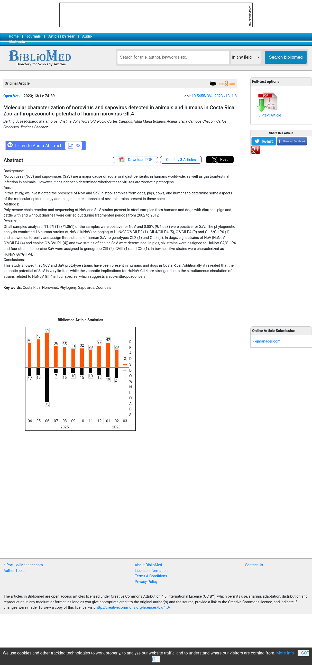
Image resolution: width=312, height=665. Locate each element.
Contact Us (254, 565)
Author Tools (14, 571)
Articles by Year (61, 36)
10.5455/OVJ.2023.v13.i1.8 (214, 96)
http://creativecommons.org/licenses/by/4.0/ (133, 607)
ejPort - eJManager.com (23, 565)
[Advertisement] (281, 238)
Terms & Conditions (151, 576)
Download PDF (135, 160)
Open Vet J (12, 96)
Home (14, 36)
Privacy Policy (146, 582)
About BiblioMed (148, 565)
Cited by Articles (181, 160)
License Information (151, 571)
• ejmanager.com (267, 341)
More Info (285, 653)
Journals (33, 36)
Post (220, 160)
